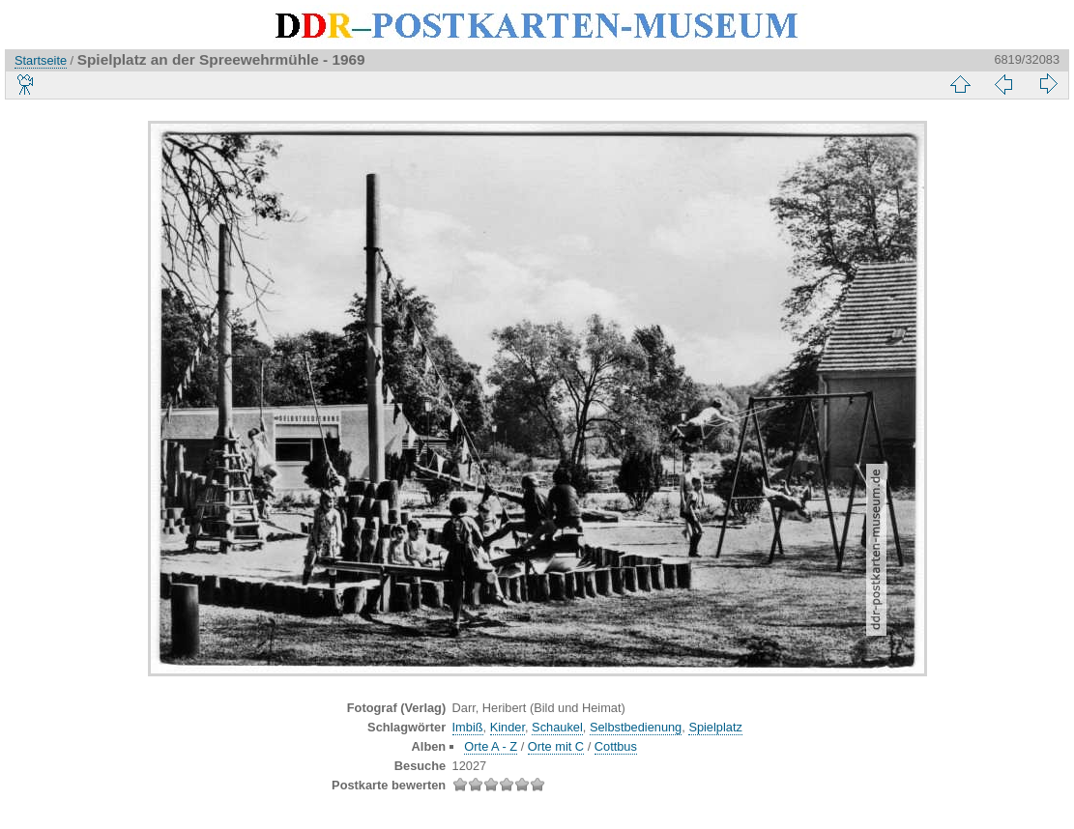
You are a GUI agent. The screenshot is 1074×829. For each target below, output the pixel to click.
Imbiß (467, 727)
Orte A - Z (490, 746)
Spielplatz (715, 727)
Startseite (41, 60)
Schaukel (557, 727)
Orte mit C (556, 746)
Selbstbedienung (636, 727)
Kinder (507, 727)
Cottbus (616, 746)
